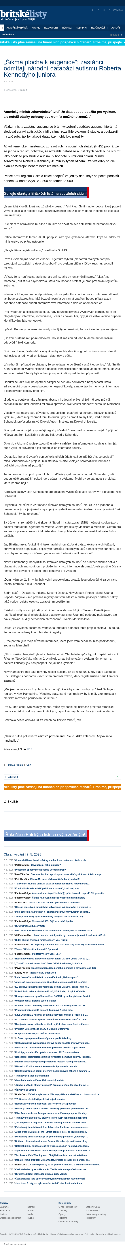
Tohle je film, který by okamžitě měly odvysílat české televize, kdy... (50, 916)
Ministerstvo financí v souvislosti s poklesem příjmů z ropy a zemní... (51, 1047)
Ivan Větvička (22, 874)
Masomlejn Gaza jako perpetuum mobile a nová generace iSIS (63, 968)
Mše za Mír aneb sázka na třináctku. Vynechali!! (55, 879)
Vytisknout (11, 777)
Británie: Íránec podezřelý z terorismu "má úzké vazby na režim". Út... (51, 1005)
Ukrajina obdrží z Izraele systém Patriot (35, 1001)
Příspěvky (8, 34)
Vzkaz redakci (93, 1210)
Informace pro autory (96, 1214)
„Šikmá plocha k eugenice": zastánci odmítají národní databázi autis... (51, 1122)
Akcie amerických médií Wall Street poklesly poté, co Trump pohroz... (51, 1132)
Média (30, 1214)
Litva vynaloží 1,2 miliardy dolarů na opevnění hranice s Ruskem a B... (51, 1015)
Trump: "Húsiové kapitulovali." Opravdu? (36, 949)
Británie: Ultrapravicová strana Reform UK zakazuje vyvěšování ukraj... (52, 1141)
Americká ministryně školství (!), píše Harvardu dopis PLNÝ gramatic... (69, 893)
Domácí (31, 1207)
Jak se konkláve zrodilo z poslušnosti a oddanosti (54, 902)
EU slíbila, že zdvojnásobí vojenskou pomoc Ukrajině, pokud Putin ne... (52, 987)
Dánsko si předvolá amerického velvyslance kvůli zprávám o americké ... (53, 907)
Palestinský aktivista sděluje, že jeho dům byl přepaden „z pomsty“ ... (51, 1136)
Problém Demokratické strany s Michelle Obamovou (42, 1029)
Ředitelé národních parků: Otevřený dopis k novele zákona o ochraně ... (52, 1071)
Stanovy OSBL (93, 1207)
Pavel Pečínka (22, 968)
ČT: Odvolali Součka (25, 1090)
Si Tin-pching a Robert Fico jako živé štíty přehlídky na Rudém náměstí (68, 944)
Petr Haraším (22, 879)
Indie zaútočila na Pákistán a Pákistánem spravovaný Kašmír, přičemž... (52, 912)
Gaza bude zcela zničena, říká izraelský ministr (39, 1080)
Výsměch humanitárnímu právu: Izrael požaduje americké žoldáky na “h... (53, 1150)
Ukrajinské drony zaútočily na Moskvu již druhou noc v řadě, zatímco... (52, 1024)
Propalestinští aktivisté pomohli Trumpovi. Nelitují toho (44, 1010)
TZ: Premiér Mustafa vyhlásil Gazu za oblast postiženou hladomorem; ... (52, 883)
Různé (30, 1218)
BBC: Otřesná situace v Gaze (30, 926)
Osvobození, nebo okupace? (46, 865)
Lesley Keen (21, 973)
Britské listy (25, 15)
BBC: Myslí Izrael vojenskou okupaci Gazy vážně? (41, 1174)
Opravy (62, 1214)
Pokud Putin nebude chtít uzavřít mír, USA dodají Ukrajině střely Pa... (51, 991)
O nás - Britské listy (67, 1207)
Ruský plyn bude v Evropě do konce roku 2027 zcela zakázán (47, 1052)
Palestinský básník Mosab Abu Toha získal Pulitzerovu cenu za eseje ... (52, 1127)
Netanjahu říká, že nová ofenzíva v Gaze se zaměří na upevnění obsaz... (52, 1146)
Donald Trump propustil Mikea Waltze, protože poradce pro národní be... (52, 1160)
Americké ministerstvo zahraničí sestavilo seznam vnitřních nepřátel (50, 982)
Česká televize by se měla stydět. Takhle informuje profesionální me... (51, 1169)
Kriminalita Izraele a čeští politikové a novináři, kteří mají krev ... (48, 888)
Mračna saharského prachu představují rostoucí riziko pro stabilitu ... (51, 1061)
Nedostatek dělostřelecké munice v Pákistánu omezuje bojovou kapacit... (53, 1057)
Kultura (3, 1214)
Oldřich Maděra (23, 935)
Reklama (62, 1218)
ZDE (29, 749)
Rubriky (81, 28)
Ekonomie (5, 1210)
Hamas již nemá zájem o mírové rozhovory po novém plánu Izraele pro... (52, 1108)
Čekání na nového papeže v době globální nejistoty (58, 898)
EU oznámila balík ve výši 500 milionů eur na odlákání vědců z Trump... (52, 1019)
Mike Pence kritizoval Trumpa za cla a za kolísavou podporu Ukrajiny (51, 1113)
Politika (31, 1210)
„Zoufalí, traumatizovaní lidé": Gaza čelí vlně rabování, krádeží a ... (49, 963)
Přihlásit (116, 10)
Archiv (36, 28)
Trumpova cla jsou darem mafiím (32, 1076)
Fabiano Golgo (23, 893)
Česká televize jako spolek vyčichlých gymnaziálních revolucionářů (50, 1178)
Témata (67, 28)
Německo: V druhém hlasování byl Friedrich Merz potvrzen (45, 1103)
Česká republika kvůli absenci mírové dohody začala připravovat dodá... (52, 1043)
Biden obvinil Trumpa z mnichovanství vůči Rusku (41, 940)
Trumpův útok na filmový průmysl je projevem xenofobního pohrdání (51, 1118)
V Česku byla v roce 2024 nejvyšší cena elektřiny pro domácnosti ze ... (64, 1094)
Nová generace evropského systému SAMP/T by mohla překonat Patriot (52, 996)
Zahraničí (4, 1207)
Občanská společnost (10, 1218)
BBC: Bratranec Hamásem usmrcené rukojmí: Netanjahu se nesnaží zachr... (54, 930)
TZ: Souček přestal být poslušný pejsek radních (40, 1099)
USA (28, 765)
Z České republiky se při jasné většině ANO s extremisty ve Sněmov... (64, 1164)
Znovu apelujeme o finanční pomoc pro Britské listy (45, 1038)
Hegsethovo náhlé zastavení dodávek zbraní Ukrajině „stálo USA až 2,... (52, 958)
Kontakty (62, 1210)
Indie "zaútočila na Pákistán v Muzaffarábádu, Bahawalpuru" (46, 977)
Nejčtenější (99, 28)
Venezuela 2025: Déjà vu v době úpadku (52, 921)
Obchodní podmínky (68, 1221)
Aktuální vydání (17, 28)
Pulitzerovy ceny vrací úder (46, 954)
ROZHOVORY (51, 28)
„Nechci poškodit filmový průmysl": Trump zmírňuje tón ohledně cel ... (51, 1085)
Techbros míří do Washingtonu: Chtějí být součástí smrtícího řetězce (51, 1155)
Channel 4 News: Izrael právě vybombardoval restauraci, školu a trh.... (51, 860)
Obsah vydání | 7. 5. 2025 (22, 854)
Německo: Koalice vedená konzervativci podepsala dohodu (46, 1066)
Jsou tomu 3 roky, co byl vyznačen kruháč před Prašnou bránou (48, 1183)
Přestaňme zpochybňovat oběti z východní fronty (40, 870)
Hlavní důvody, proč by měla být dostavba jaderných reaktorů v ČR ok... (70, 935)
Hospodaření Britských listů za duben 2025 (37, 1033)
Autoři (115, 28)
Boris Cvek (21, 902)
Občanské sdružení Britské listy (35, 1234)
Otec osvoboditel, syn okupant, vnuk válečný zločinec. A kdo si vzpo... (67, 874)
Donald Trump (15, 765)
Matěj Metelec (22, 865)
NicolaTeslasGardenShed (43, 973)
